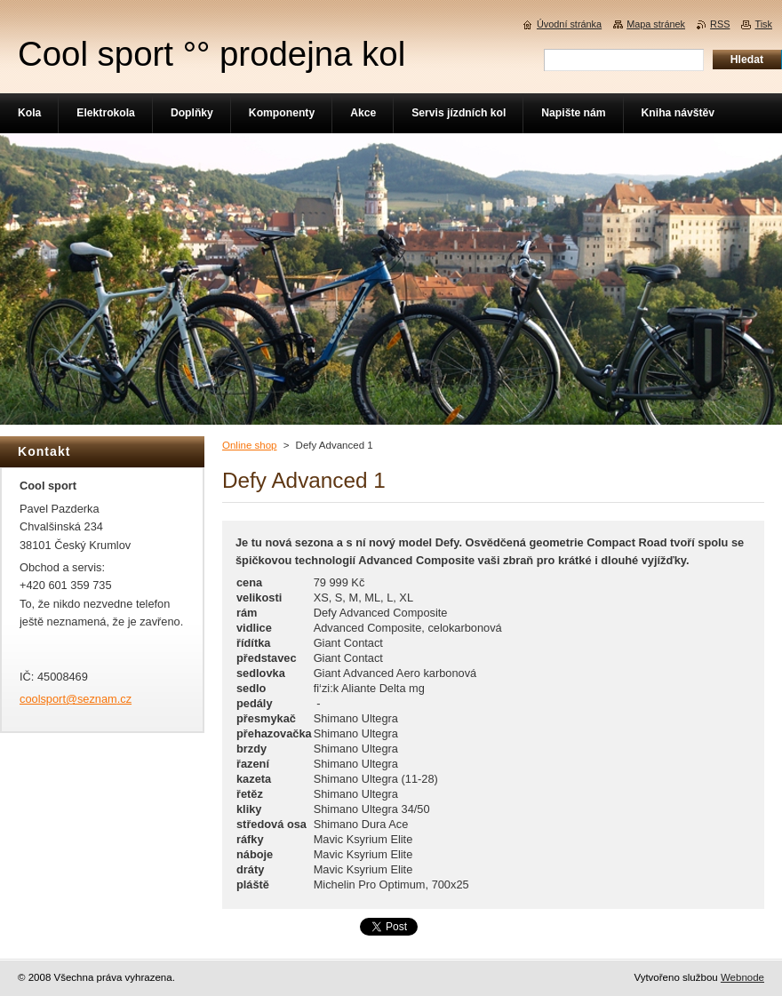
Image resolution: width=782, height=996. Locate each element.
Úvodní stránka (569, 24)
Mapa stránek (655, 24)
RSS (720, 24)
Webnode (742, 977)
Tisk (763, 24)
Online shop (249, 445)
